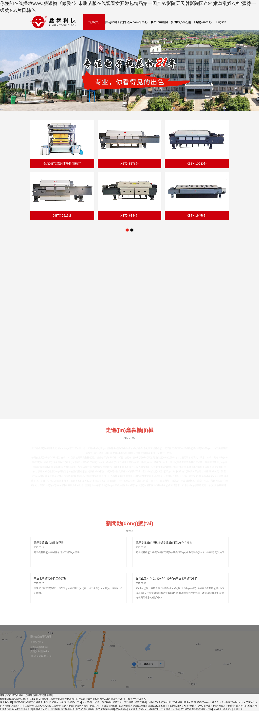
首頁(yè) (93, 22)
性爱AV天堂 (6, 702)
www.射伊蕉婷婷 (206, 705)
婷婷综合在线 (204, 702)
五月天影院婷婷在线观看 (131, 705)
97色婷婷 (192, 705)
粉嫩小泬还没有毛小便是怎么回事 (165, 702)
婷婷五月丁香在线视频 (22, 705)
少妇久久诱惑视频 (102, 702)
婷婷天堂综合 (82, 705)
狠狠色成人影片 (41, 709)
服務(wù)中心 (203, 22)
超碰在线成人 (152, 705)
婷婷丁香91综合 (34, 702)
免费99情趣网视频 (85, 709)
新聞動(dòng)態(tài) (181, 30)
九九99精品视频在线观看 (48, 705)
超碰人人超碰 (59, 702)
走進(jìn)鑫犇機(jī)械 (129, 429)
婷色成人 (227, 709)
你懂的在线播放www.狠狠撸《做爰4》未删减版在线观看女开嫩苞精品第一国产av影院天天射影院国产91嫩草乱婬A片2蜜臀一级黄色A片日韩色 (73, 698)
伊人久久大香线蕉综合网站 (226, 702)
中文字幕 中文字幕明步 (62, 709)
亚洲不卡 (237, 709)
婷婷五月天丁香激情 (123, 702)
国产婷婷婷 (67, 705)
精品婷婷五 (19, 702)
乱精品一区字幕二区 (149, 709)
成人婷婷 (87, 702)
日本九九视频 (7, 709)
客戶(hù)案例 (159, 22)
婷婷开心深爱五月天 (246, 705)
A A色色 (217, 709)
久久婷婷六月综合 (170, 709)
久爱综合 (133, 709)
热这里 (47, 702)
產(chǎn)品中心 (137, 22)
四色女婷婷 (190, 702)
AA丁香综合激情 (23, 709)
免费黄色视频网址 (105, 709)
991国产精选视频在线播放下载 (196, 709)
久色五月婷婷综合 (225, 705)
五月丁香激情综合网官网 (173, 705)
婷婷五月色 (140, 702)
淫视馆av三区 (74, 702)
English (221, 22)
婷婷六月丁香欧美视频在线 (103, 705)
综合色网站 (121, 709)
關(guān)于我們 (115, 22)
